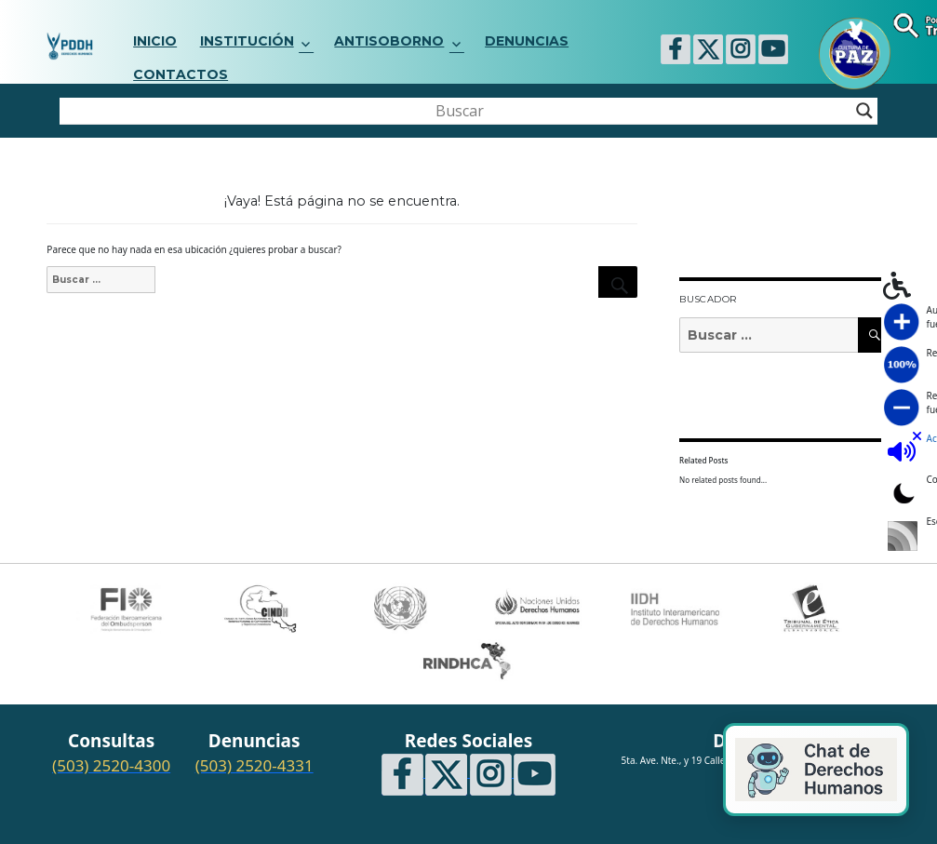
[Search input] (460, 111)
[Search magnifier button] (864, 111)
